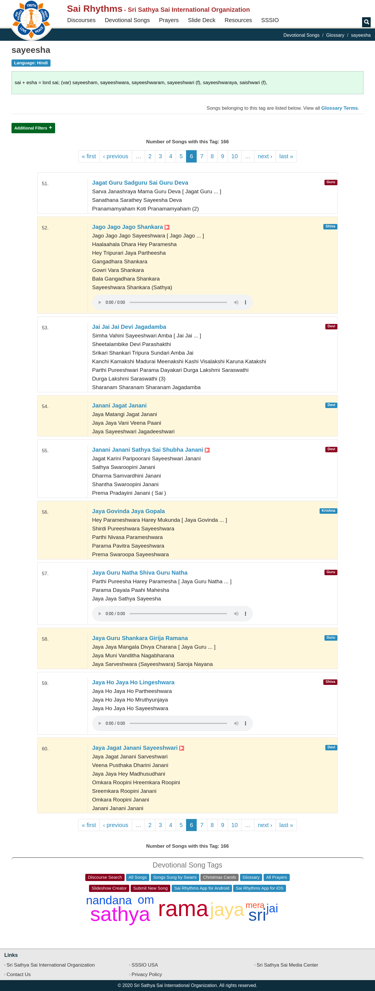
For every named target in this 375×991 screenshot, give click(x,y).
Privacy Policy (147, 974)
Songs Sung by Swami (175, 877)
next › (265, 156)
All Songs (138, 877)
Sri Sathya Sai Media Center (287, 965)
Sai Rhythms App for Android (201, 888)
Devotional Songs (127, 20)
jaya (227, 909)
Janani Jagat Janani (119, 405)
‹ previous (115, 156)
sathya (120, 914)
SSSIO (270, 20)
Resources (238, 20)
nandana (109, 900)
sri (257, 914)
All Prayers (276, 877)
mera (255, 905)
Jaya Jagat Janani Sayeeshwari (138, 748)
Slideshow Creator (109, 888)
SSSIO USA (145, 965)
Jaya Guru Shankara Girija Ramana (140, 638)
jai (272, 908)
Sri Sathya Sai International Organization (51, 965)
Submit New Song (150, 888)
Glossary (335, 35)
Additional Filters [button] (30, 128)
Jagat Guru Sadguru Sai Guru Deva (140, 182)
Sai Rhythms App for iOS (259, 888)
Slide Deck (202, 20)
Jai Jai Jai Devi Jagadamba (129, 327)
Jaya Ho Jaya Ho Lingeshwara (133, 682)
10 (234, 156)
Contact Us (19, 974)
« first (89, 156)
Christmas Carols (219, 877)
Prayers (169, 20)
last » (286, 156)
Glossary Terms (339, 108)
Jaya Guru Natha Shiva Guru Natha (140, 572)
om (146, 899)
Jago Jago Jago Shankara (130, 227)
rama (183, 908)
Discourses (81, 20)
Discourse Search (105, 877)
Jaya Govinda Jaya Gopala (128, 511)
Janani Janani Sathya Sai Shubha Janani (151, 450)
